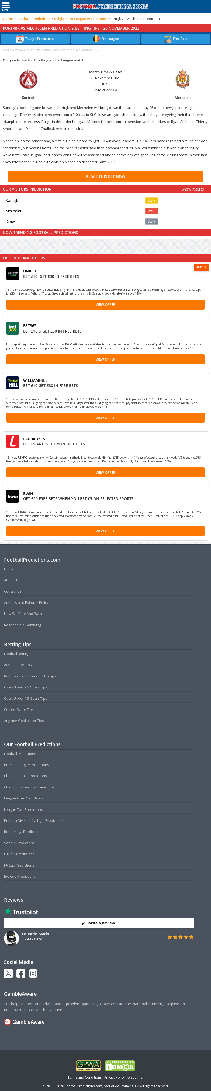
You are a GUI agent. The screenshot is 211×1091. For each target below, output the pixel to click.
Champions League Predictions (29, 787)
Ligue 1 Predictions (19, 853)
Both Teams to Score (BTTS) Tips (30, 676)
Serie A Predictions (19, 842)
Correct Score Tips (19, 709)
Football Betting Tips (20, 653)
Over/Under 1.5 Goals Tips (25, 698)
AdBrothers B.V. (127, 1086)
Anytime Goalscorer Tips (24, 720)
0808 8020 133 (17, 1009)
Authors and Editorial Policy (26, 602)
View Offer (105, 304)
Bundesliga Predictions (22, 831)
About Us (11, 580)
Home (8, 18)
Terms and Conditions (85, 1077)
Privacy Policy (114, 1077)
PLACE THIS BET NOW (105, 176)
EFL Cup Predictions (20, 876)
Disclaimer (135, 1077)
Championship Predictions (25, 775)
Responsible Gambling (22, 624)
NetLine (55, 1009)
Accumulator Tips (18, 664)
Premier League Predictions (26, 764)
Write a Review (98, 923)
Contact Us (13, 591)
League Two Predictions (23, 809)
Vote (152, 200)
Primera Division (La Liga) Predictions (34, 820)
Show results (193, 189)
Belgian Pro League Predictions (80, 18)
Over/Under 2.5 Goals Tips (25, 687)
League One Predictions (23, 798)
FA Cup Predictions (19, 865)
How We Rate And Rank (23, 613)
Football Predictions (33, 18)
